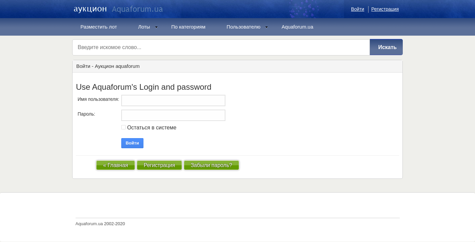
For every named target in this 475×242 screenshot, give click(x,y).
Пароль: (86, 114)
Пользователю (247, 27)
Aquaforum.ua (297, 27)
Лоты (148, 27)
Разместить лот (99, 27)
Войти (357, 9)
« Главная (115, 165)
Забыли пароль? (211, 165)
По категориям (188, 27)
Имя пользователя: (98, 99)
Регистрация (385, 9)
